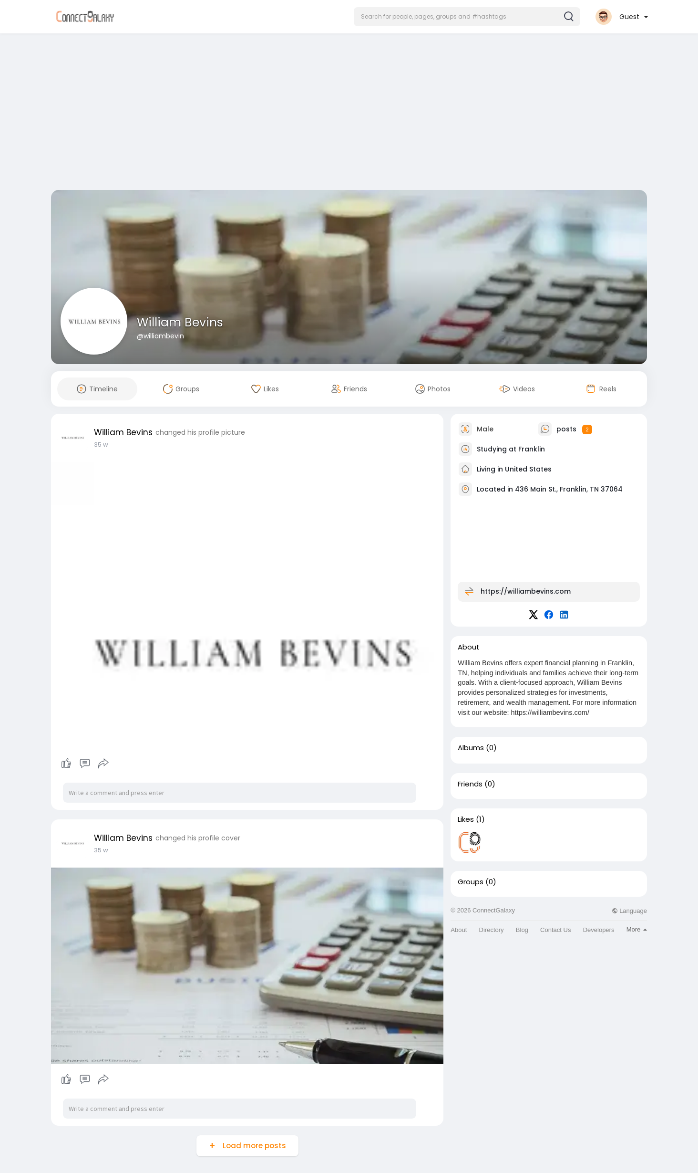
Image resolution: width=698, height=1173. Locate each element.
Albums (471, 748)
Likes (466, 819)
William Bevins (180, 322)
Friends (470, 784)
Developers (599, 930)
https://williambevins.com (526, 591)
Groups (470, 882)
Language (629, 911)
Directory (491, 930)
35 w (101, 444)
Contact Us (555, 930)
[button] (467, 16)
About (459, 930)
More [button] (636, 929)
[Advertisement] (349, 113)
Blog (522, 930)
